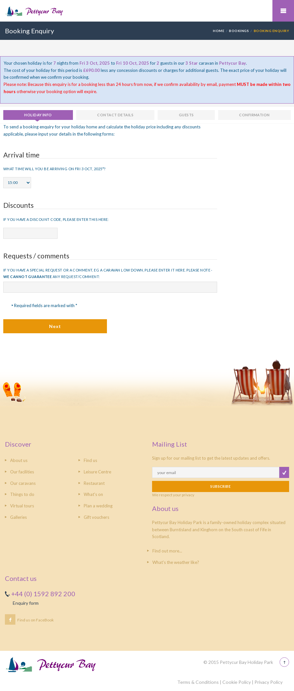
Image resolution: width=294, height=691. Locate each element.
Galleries (18, 517)
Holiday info (38, 115)
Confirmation (254, 115)
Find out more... (167, 550)
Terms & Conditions (198, 682)
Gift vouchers (96, 517)
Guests (186, 115)
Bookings (239, 31)
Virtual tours (22, 505)
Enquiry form (26, 603)
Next (55, 326)
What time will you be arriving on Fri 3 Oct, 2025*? (54, 169)
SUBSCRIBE (220, 486)
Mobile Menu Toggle (283, 11)
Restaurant (94, 483)
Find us (90, 460)
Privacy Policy (268, 682)
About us (18, 460)
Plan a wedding (98, 505)
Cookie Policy (236, 682)
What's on (93, 494)
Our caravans (23, 483)
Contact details (115, 115)
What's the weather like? (175, 562)
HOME (218, 31)
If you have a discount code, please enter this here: (56, 219)
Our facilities (22, 471)
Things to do (22, 494)
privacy (188, 494)
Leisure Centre (97, 471)
